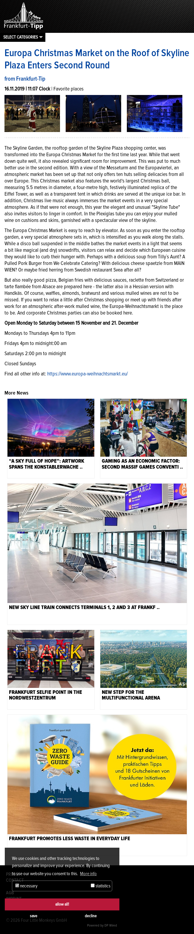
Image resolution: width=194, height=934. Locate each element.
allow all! (62, 904)
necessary (26, 886)
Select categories (20, 37)
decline (91, 915)
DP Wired (110, 925)
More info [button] (88, 874)
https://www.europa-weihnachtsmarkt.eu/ (87, 373)
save (33, 915)
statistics (100, 886)
